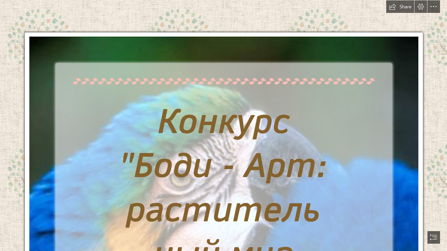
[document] (223, 125)
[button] (400, 6)
